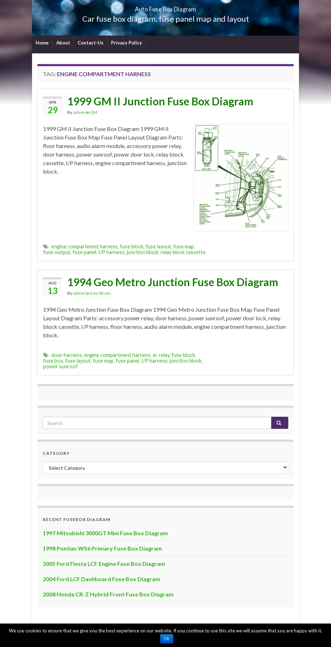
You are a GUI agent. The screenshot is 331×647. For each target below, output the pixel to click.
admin (79, 112)
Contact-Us (91, 43)
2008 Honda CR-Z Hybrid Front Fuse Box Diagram (108, 594)
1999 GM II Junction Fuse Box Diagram (160, 101)
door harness (66, 355)
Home (42, 43)
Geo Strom (100, 293)
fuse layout (158, 246)
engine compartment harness (84, 246)
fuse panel (84, 252)
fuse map (183, 246)
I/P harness (111, 252)
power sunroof (60, 366)
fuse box (53, 361)
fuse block (131, 246)
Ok (166, 638)
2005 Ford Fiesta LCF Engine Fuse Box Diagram (104, 563)
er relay (161, 355)
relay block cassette (183, 252)
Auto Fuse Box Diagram (165, 7)
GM (93, 112)
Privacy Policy (126, 43)
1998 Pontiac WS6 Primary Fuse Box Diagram (102, 548)
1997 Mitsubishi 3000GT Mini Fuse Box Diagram (105, 533)
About (63, 43)
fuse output (56, 252)
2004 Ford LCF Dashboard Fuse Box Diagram (101, 578)
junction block (142, 252)
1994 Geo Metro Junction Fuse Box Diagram (172, 281)
